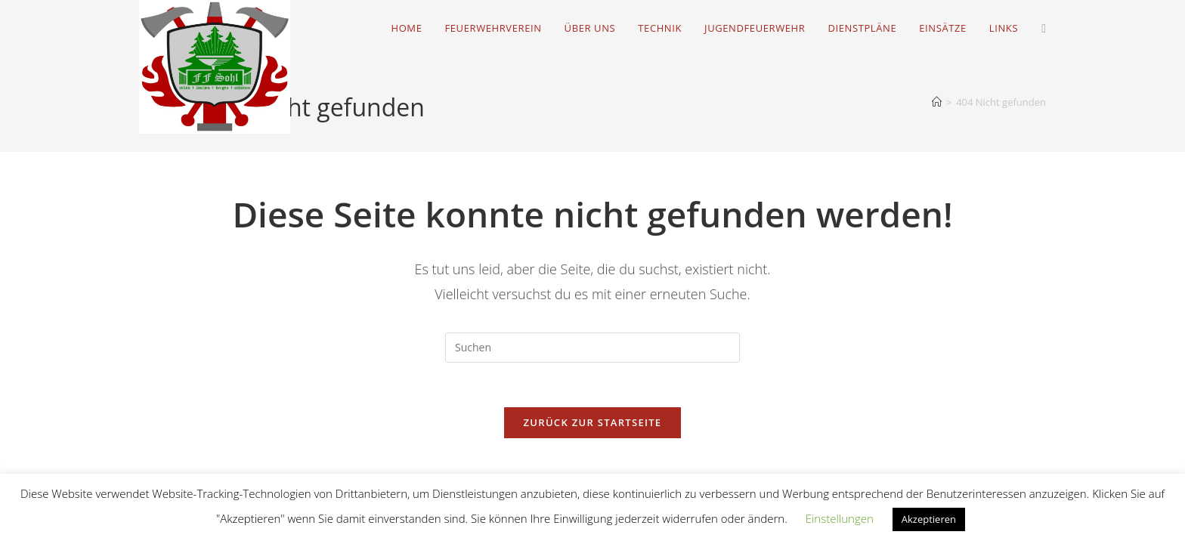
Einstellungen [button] (840, 518)
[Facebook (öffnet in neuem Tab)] (1043, 28)
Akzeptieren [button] (929, 519)
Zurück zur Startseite (593, 424)
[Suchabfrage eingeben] (592, 347)
